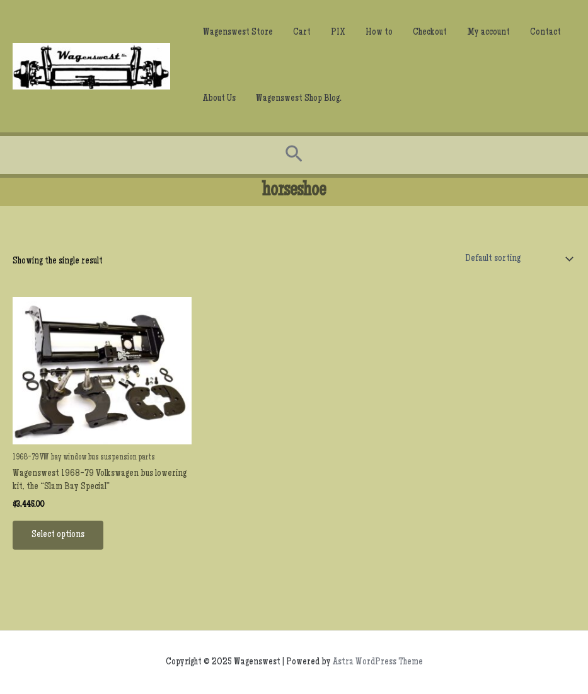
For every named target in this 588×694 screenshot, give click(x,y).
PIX (338, 33)
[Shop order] (516, 259)
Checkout (430, 33)
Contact (545, 33)
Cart (302, 33)
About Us (219, 99)
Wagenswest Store (238, 33)
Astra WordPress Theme (378, 662)
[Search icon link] (294, 155)
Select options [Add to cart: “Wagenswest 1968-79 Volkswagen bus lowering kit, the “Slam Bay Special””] (58, 535)
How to (379, 33)
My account (488, 33)
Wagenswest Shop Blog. (299, 99)
